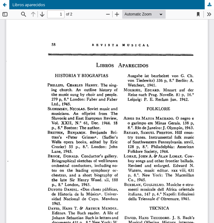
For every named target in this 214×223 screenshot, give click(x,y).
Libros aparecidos (28, 4)
